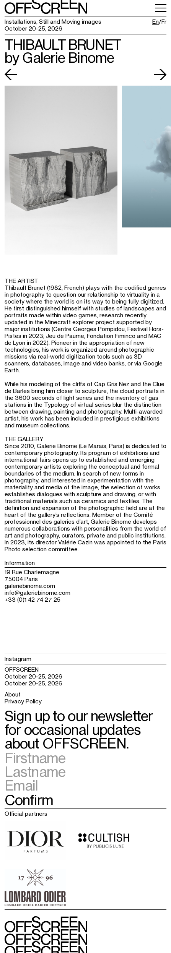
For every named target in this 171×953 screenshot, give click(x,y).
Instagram (18, 658)
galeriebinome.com (30, 585)
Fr (163, 21)
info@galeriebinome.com (37, 592)
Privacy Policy (23, 701)
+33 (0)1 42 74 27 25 (32, 599)
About (13, 694)
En (155, 21)
